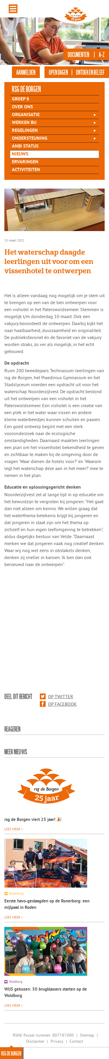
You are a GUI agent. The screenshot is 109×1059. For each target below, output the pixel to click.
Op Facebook (58, 704)
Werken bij (24, 123)
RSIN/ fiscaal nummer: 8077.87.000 (43, 1035)
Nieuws (20, 154)
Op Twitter (56, 696)
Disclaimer (35, 1041)
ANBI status (25, 146)
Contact (76, 1041)
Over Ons (22, 107)
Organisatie (26, 115)
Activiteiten (26, 170)
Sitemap (87, 1035)
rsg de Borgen (11, 1053)
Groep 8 (20, 99)
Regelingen (25, 131)
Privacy (57, 1041)
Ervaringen (25, 162)
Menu (13, 8)
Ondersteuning (29, 138)
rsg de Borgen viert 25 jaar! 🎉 (33, 820)
